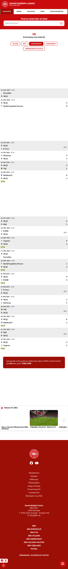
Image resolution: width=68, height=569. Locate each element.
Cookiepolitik (34, 493)
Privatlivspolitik (34, 489)
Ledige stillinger (34, 486)
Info (24, 44)
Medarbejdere (34, 483)
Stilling (15, 44)
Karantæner (51, 44)
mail (10, 363)
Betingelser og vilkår (34, 496)
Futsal (34, 549)
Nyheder (34, 476)
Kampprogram (36, 44)
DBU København (34, 539)
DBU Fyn (34, 532)
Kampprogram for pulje (34, 48)
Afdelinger (34, 479)
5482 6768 (26, 363)
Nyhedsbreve (34, 473)
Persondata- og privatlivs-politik (34, 555)
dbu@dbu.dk (35, 515)
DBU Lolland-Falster (34, 542)
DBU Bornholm (34, 529)
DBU (34, 526)
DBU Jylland (34, 536)
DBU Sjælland (34, 546)
